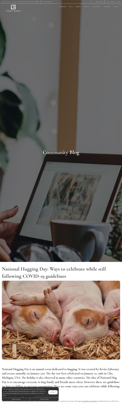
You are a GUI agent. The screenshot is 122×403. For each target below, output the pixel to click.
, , (20, 2)
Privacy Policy (44, 399)
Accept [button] (53, 392)
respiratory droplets (89, 401)
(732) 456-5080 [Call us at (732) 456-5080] (46, 2)
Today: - (113, 2)
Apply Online (99, 2)
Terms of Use (16, 399)
